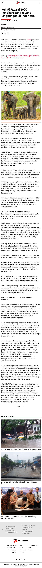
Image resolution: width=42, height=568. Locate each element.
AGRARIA (21, 552)
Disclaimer (23, 566)
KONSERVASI (22, 550)
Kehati (29, 40)
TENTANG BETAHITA (11, 545)
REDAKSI (14, 552)
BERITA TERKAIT (8, 416)
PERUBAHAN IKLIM (33, 545)
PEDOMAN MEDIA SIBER (10, 547)
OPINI (29, 547)
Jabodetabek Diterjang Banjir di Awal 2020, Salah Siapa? (21, 449)
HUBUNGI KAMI (12, 550)
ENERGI (21, 545)
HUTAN (21, 547)
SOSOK (30, 550)
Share (21, 407)
